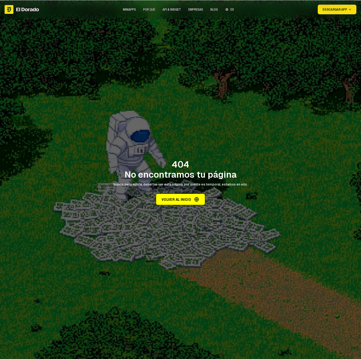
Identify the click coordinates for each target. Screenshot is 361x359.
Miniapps (129, 9)
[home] (22, 9)
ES (232, 9)
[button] (129, 9)
